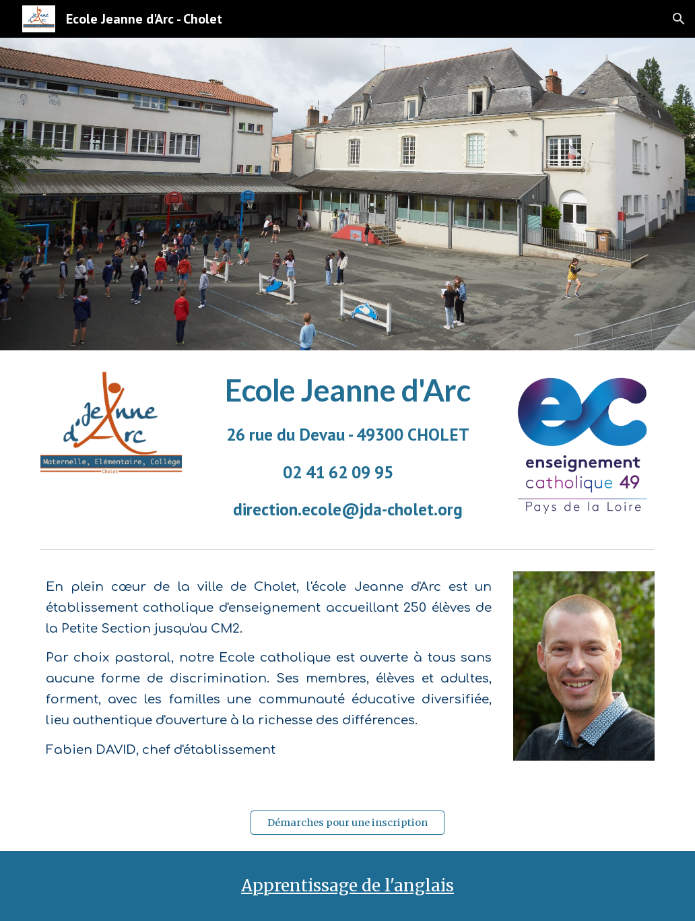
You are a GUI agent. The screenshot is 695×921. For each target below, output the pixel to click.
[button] (679, 19)
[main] (348, 447)
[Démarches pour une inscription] (347, 822)
